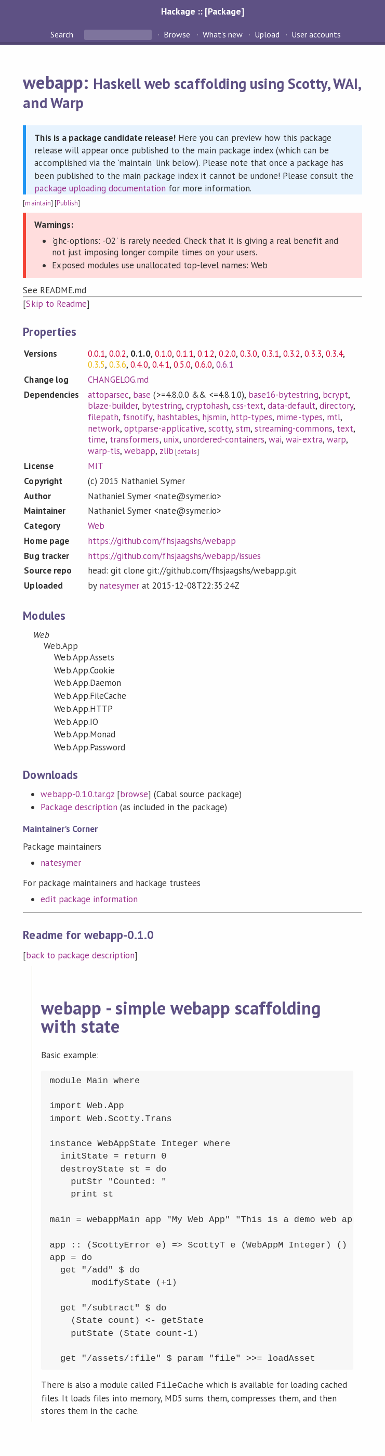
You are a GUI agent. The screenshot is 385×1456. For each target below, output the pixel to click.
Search (62, 34)
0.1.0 (163, 353)
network (104, 428)
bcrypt (335, 394)
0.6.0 (203, 364)
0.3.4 (334, 353)
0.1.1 (184, 353)
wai (275, 439)
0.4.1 (160, 364)
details (187, 451)
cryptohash (207, 405)
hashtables (177, 417)
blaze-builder (113, 405)
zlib (167, 451)
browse (134, 794)
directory (336, 405)
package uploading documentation (100, 188)
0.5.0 (182, 364)
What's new (223, 34)
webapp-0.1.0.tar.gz (77, 794)
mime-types (299, 417)
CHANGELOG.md (118, 379)
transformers (134, 439)
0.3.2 (291, 353)
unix (171, 439)
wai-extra (304, 439)
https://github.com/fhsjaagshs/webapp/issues (174, 556)
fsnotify (137, 417)
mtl (333, 417)
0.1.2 (206, 353)
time (96, 439)
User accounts (316, 34)
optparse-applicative (164, 428)
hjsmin (214, 417)
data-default (291, 405)
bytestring (161, 405)
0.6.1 (224, 364)
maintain (37, 203)
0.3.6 (117, 364)
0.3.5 (96, 364)
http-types (251, 417)
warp (336, 439)
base (142, 394)
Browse (177, 34)
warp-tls (104, 451)
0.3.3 (313, 353)
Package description (79, 807)
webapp (139, 451)
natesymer (119, 585)
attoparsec (108, 394)
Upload (267, 34)
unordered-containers (223, 439)
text (345, 428)
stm (243, 428)
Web (96, 525)
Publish (67, 203)
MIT (95, 466)
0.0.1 (96, 353)
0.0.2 (117, 353)
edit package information (89, 899)
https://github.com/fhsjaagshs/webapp (162, 541)
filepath (103, 417)
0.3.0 (248, 353)
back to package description (80, 955)
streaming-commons (293, 428)
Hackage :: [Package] (202, 11)
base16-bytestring (283, 394)
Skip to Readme (56, 303)
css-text (247, 405)
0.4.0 (139, 364)
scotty (220, 428)
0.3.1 (270, 353)
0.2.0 (227, 353)
